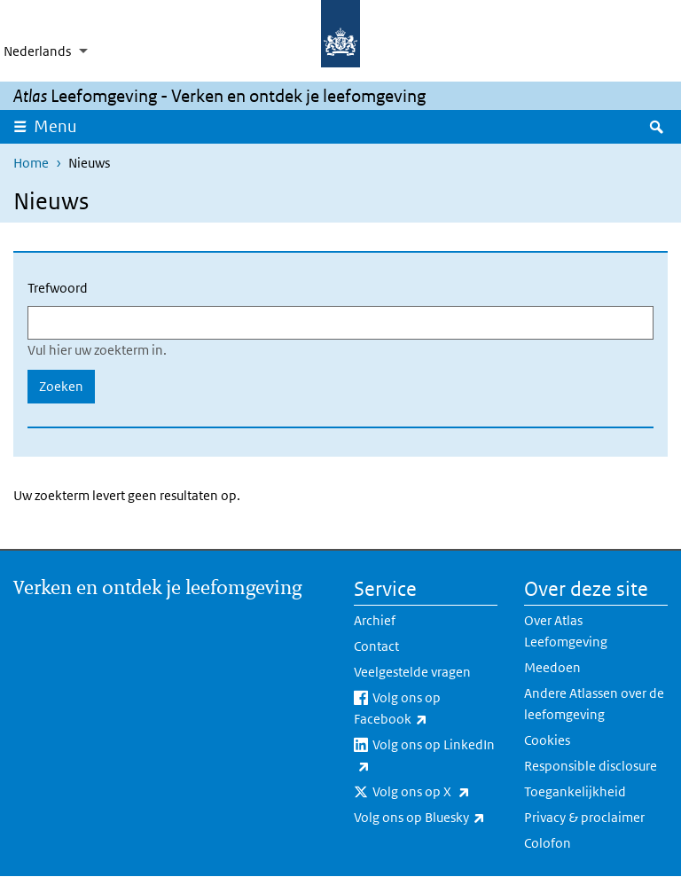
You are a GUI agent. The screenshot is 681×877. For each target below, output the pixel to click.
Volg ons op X (434, 792)
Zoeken (61, 386)
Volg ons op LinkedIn (424, 756)
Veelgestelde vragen (412, 671)
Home (31, 162)
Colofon (547, 842)
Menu (61, 126)
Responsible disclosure (590, 765)
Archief (374, 620)
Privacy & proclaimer (584, 817)
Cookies (547, 740)
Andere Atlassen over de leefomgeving (594, 704)
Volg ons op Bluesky (425, 817)
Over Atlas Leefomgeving (565, 631)
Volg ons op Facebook (425, 709)
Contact (376, 646)
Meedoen (552, 667)
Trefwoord (57, 287)
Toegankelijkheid (575, 791)
